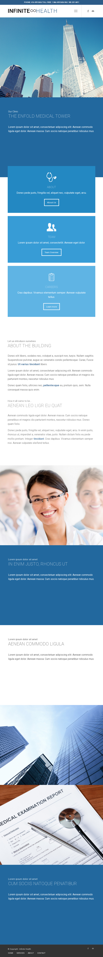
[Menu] (75, 11)
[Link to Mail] (92, 11)
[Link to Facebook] (88, 11)
